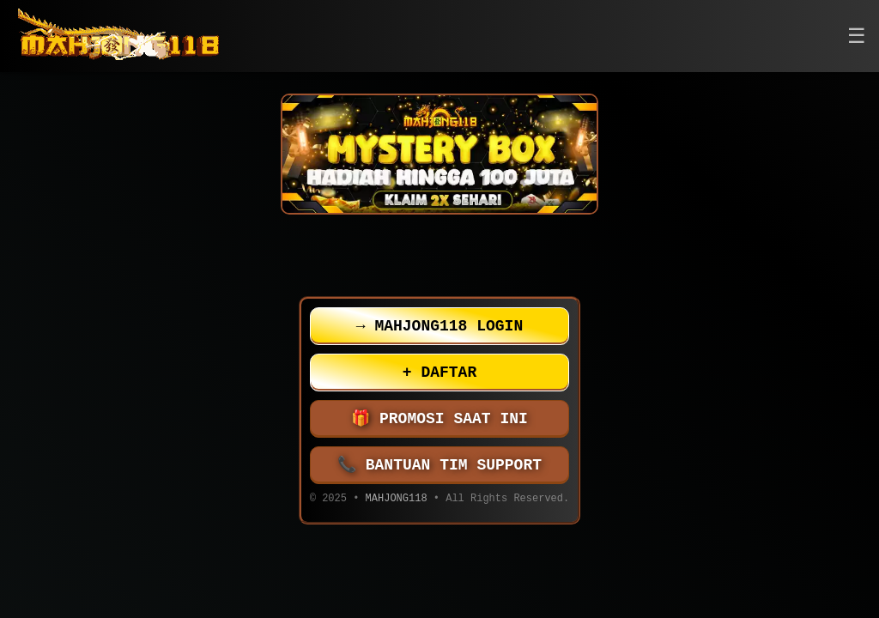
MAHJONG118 (396, 500)
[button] (856, 36)
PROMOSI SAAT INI (439, 419)
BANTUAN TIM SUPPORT (439, 465)
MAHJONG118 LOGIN (439, 326)
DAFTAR (439, 372)
